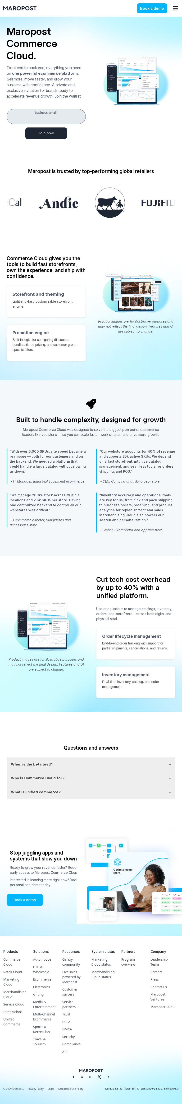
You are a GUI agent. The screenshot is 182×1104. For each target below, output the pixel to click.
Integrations (13, 1012)
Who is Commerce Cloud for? (37, 778)
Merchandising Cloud (15, 994)
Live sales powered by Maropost (71, 977)
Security (68, 1036)
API (65, 1051)
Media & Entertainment (44, 1004)
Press (154, 979)
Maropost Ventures (157, 996)
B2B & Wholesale (41, 969)
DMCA (67, 1029)
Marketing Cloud (11, 982)
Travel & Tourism (39, 1041)
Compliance (71, 1044)
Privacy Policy (35, 1088)
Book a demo (152, 8)
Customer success (70, 991)
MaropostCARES (162, 1007)
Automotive (42, 959)
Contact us (158, 987)
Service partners (69, 1004)
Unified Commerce (11, 1021)
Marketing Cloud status (101, 962)
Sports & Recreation (41, 1029)
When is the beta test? (31, 764)
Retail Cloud (12, 972)
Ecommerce (42, 979)
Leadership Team (159, 962)
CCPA (66, 1021)
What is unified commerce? (36, 792)
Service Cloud (13, 1004)
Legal (51, 1088)
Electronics (41, 987)
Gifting (38, 994)
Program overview (128, 962)
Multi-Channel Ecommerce (44, 1016)
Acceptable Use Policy (70, 1088)
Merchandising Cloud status (103, 974)
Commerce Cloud (11, 962)
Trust (66, 1014)
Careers (156, 972)
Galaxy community (71, 962)
